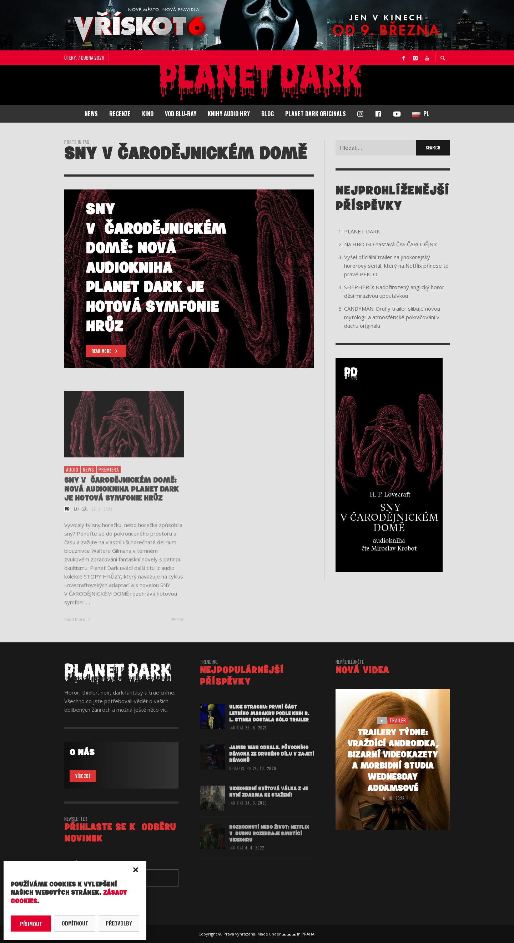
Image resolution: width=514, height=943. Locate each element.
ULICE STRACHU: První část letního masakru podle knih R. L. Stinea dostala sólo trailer (269, 724)
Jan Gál (81, 520)
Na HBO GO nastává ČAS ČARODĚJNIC (391, 244)
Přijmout (31, 924)
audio (72, 480)
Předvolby (119, 923)
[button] (135, 869)
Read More (78, 630)
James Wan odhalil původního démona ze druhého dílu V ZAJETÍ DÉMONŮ (271, 765)
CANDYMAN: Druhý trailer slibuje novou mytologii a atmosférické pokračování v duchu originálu (392, 317)
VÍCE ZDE (82, 776)
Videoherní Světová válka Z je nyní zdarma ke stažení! (268, 804)
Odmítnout (75, 923)
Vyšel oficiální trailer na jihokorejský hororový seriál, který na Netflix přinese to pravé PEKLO (396, 265)
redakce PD (240, 780)
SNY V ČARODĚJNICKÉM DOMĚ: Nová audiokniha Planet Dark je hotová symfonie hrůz (121, 500)
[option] (189, 278)
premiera (109, 480)
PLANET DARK (362, 231)
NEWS (88, 480)
